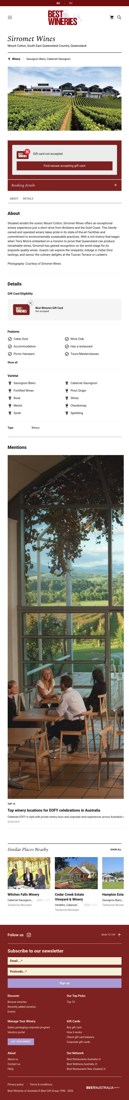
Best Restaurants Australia (84, 1059)
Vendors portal (16, 1032)
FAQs (11, 1068)
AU (58, 3)
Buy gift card (74, 1027)
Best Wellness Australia (82, 1064)
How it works (74, 1032)
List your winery (21, 1041)
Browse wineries (17, 1001)
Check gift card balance (80, 1037)
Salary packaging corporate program (29, 1027)
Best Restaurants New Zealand (86, 1068)
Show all (116, 856)
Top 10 (71, 1001)
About (14, 205)
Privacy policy (16, 1084)
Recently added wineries (22, 1006)
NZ (70, 3)
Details (28, 205)
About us (13, 1059)
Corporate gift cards (78, 1041)
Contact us (14, 1064)
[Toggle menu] (10, 17)
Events (12, 1011)
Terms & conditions (41, 1084)
